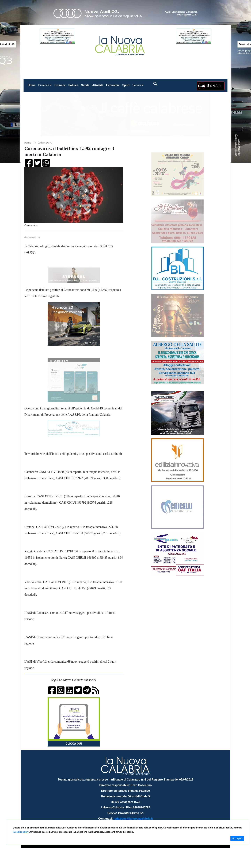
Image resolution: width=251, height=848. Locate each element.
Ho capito (237, 838)
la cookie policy (21, 832)
